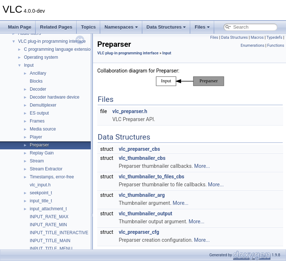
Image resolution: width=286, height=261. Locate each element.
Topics (88, 27)
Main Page (19, 27)
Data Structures (166, 27)
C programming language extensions (59, 49)
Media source (43, 129)
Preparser (39, 145)
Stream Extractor (46, 168)
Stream (37, 160)
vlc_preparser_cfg (139, 232)
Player (36, 137)
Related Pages (56, 27)
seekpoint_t (41, 192)
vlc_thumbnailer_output (145, 213)
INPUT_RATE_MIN (48, 224)
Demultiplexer (43, 105)
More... (202, 166)
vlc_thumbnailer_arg (142, 195)
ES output (39, 113)
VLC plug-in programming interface (52, 41)
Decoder (38, 89)
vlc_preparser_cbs (139, 149)
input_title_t (41, 200)
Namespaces (121, 27)
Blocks (36, 81)
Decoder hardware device (54, 97)
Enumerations (253, 45)
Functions (275, 45)
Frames (37, 121)
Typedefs (274, 37)
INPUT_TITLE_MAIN (50, 240)
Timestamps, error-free (52, 176)
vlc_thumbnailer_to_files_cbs (151, 176)
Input (29, 65)
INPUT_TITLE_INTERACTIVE (59, 232)
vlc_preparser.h (130, 111)
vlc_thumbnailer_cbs (142, 158)
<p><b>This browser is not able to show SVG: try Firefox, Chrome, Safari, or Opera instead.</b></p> (190, 81)
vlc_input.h (40, 184)
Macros (257, 37)
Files (202, 27)
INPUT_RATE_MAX (49, 216)
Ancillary (38, 73)
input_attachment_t (48, 208)
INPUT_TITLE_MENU (51, 248)
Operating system (41, 57)
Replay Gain (42, 153)
